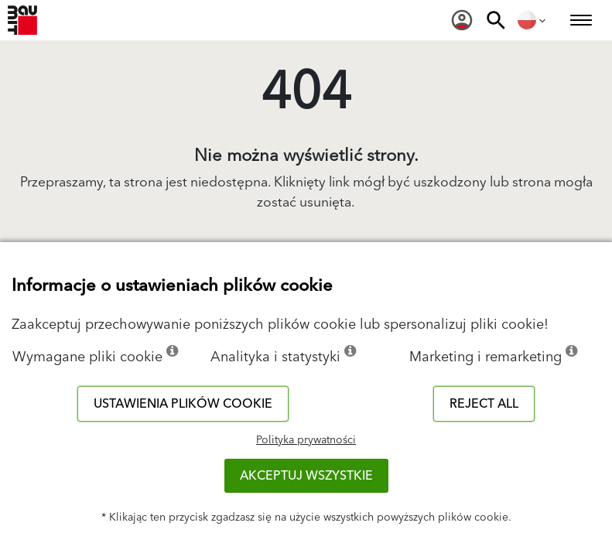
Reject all (484, 404)
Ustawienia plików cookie (183, 404)
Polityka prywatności (306, 440)
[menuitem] (462, 20)
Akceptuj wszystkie (306, 476)
